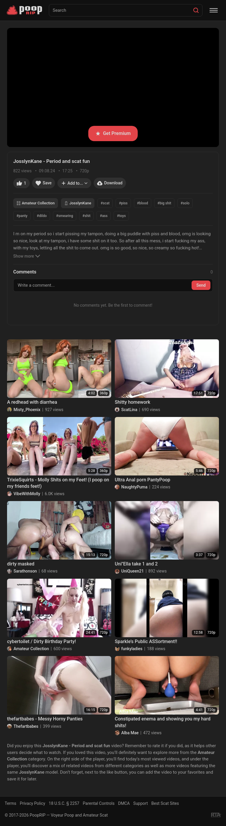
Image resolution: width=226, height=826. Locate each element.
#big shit (164, 203)
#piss (123, 203)
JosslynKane (77, 203)
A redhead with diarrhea (32, 402)
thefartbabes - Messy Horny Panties (45, 719)
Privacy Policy (32, 803)
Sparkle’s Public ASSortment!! (146, 641)
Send (201, 285)
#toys (121, 216)
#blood (142, 203)
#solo (185, 203)
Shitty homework (132, 402)
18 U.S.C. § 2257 (64, 803)
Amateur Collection (35, 203)
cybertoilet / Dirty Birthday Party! (41, 641)
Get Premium (113, 133)
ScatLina (129, 409)
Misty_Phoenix (27, 409)
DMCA (124, 803)
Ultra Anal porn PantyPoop (142, 480)
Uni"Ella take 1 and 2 (136, 564)
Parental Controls (98, 803)
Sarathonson (25, 571)
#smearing (64, 216)
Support (140, 803)
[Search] (196, 10)
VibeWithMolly (27, 493)
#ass (103, 216)
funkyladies (131, 648)
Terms (10, 803)
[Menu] (213, 10)
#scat (105, 203)
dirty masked (20, 564)
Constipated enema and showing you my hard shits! (162, 722)
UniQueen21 (132, 571)
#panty (21, 216)
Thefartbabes (26, 726)
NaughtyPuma (134, 487)
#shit (86, 216)
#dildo (42, 216)
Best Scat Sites (165, 803)
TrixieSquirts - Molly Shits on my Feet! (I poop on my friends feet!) (58, 483)
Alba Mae (130, 732)
